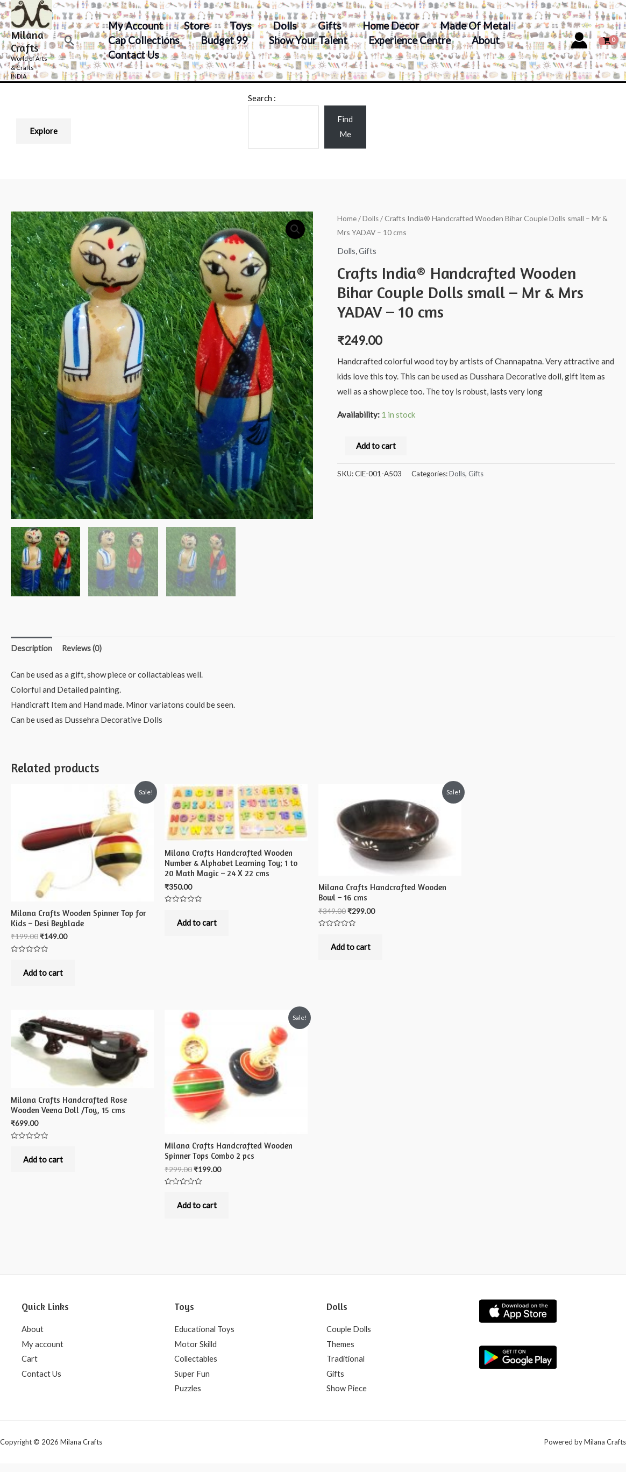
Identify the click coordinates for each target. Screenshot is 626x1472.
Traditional (346, 1366)
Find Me (345, 126)
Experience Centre (407, 40)
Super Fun (192, 1381)
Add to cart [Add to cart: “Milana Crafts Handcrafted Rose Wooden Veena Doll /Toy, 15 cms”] (44, 1166)
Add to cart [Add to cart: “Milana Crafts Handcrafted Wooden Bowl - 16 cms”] (352, 951)
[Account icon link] (579, 40)
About (482, 40)
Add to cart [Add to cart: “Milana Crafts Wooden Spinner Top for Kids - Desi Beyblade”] (44, 976)
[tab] (32, 651)
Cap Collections (144, 40)
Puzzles (188, 1396)
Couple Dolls (349, 1336)
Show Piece (346, 1396)
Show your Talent (306, 40)
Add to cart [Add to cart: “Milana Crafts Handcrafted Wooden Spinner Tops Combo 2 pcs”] (198, 1211)
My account (135, 25)
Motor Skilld (196, 1351)
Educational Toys (205, 1336)
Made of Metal (470, 25)
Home (347, 218)
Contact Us (133, 54)
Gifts (326, 25)
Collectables (196, 1366)
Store (195, 25)
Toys (239, 25)
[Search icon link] (69, 40)
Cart (30, 1366)
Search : (262, 98)
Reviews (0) (83, 650)
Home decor (386, 25)
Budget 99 (223, 40)
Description (32, 650)
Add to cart (376, 445)
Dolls (282, 25)
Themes (340, 1351)
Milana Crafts (27, 41)
